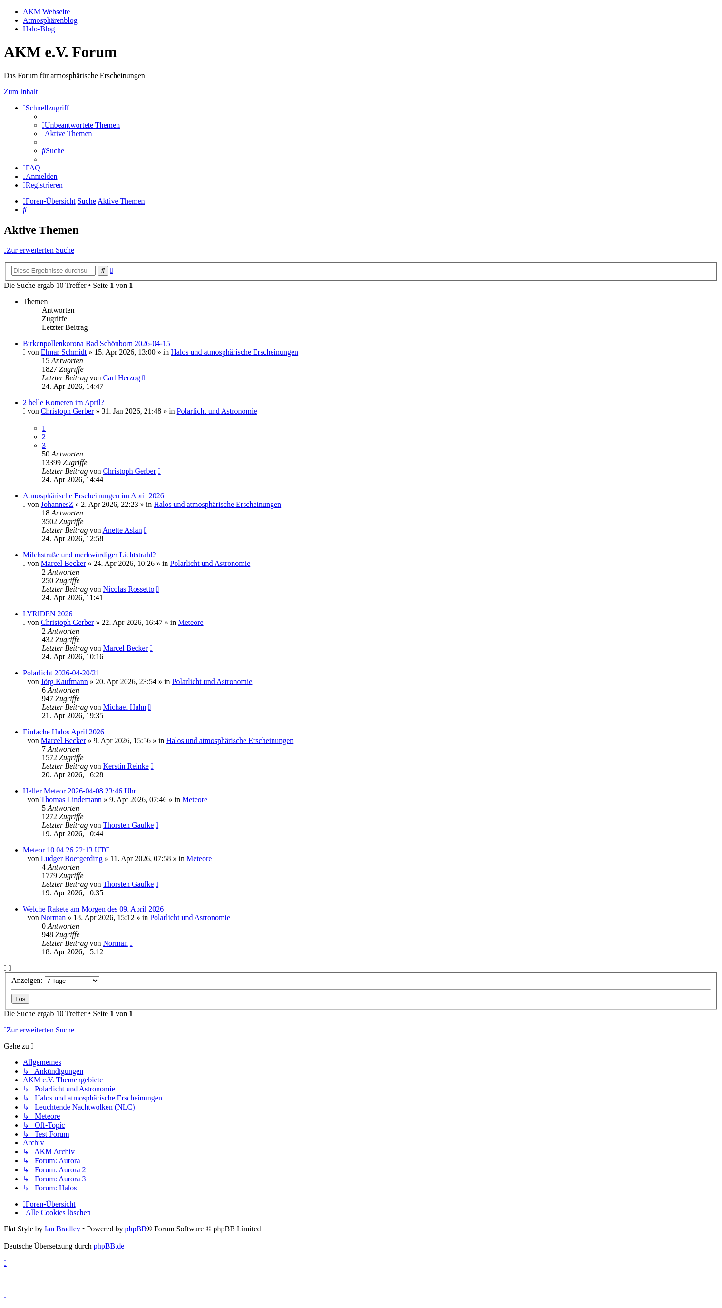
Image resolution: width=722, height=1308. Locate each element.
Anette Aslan (122, 530)
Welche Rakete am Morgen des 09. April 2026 (93, 909)
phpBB (135, 1229)
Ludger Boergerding (72, 858)
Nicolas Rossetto (128, 589)
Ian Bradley (62, 1229)
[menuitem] (81, 125)
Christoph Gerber (67, 411)
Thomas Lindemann (71, 799)
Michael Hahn (124, 707)
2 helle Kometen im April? (63, 402)
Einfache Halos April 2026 (63, 732)
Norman (53, 917)
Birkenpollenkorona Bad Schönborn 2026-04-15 (96, 343)
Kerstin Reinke (125, 766)
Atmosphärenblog (50, 20)
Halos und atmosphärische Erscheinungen (234, 352)
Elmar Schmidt (64, 352)
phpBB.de (109, 1246)
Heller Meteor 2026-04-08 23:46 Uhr (79, 791)
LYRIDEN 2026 (48, 614)
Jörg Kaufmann (64, 681)
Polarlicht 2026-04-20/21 (61, 673)
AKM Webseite (46, 12)
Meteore (190, 622)
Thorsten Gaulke (128, 825)
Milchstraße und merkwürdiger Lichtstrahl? (89, 555)
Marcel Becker (63, 563)
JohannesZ (57, 504)
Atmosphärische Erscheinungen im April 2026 (93, 496)
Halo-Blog (39, 29)
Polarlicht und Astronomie (217, 411)
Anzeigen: (55, 980)
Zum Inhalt (21, 92)
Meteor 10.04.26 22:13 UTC (66, 850)
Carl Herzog (121, 378)
